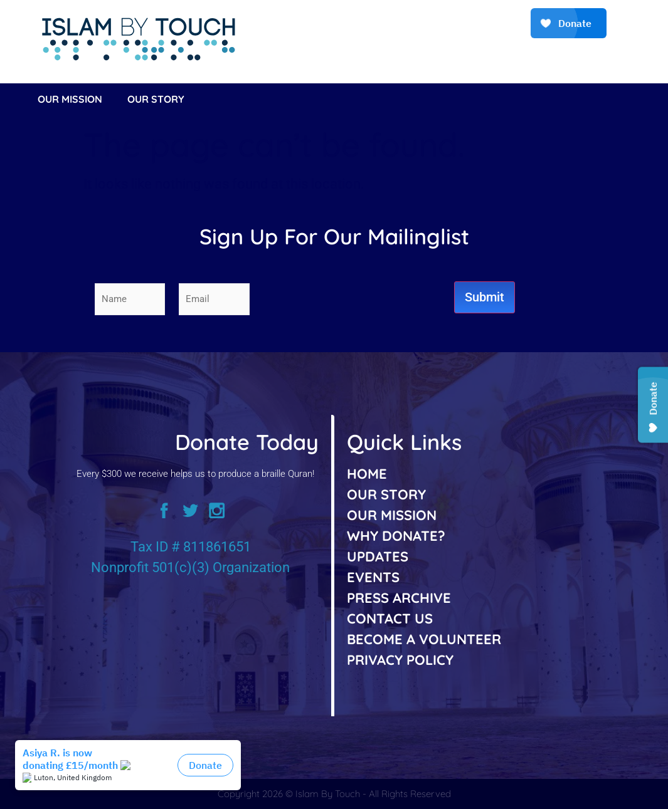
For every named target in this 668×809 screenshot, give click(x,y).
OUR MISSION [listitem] (392, 515)
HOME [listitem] (367, 474)
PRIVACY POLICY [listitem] (400, 660)
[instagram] (222, 515)
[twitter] (190, 515)
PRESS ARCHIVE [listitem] (399, 598)
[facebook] (159, 515)
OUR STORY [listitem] (386, 494)
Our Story (155, 99)
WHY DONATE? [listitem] (396, 536)
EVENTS (373, 577)
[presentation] (358, 298)
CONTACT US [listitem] (390, 618)
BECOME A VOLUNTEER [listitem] (424, 639)
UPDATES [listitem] (377, 556)
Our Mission (70, 99)
